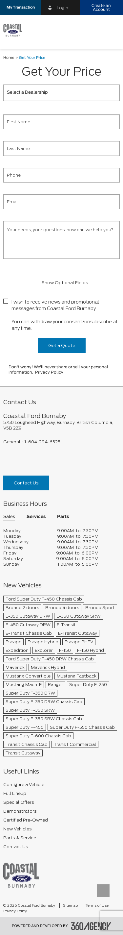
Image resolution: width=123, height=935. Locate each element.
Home (8, 58)
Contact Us (26, 482)
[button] (20, 7)
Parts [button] (63, 517)
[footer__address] (61, 425)
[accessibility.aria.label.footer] (91, 926)
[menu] (111, 30)
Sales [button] (9, 517)
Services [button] (36, 517)
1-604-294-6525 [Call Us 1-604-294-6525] (42, 441)
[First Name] (61, 121)
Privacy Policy (49, 372)
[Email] (61, 201)
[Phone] (61, 175)
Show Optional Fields (61, 282)
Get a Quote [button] (61, 345)
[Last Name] (61, 148)
